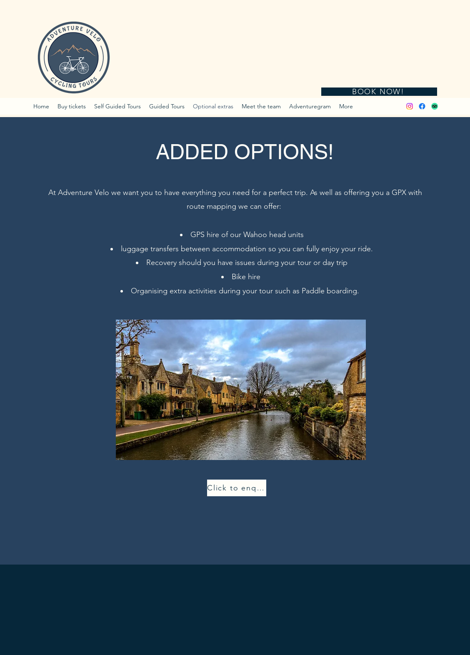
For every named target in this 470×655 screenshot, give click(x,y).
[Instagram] (409, 106)
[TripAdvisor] (434, 106)
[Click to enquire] (236, 488)
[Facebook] (422, 106)
